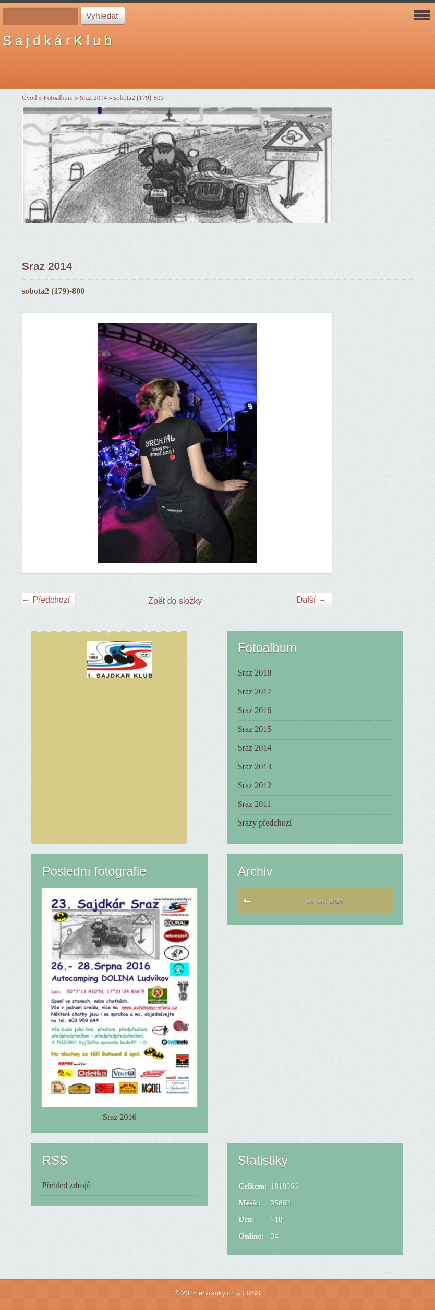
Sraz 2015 (254, 729)
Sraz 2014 (93, 98)
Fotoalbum (58, 98)
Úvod (29, 98)
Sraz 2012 (254, 785)
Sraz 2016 (254, 710)
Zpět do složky (175, 600)
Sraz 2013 (254, 766)
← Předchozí (46, 599)
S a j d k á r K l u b (57, 40)
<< (249, 904)
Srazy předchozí (265, 822)
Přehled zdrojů (66, 1185)
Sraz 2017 (254, 691)
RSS (253, 1293)
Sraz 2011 (254, 804)
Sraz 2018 (254, 672)
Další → (312, 599)
